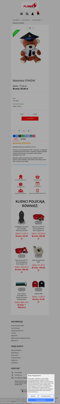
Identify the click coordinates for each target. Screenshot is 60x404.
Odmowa (33, 396)
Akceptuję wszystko (41, 400)
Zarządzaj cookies (45, 396)
